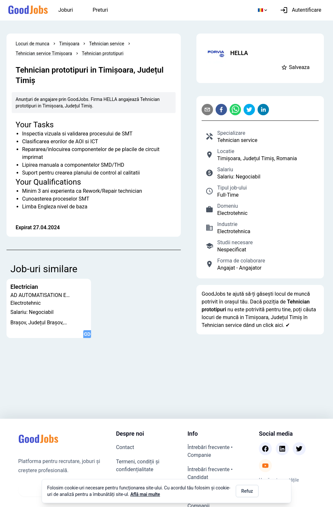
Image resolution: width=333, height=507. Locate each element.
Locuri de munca (32, 43)
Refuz (247, 491)
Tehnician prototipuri (103, 53)
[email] (209, 109)
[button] (296, 67)
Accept (273, 491)
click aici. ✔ (276, 325)
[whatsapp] (237, 109)
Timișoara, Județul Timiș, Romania (257, 158)
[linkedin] (265, 109)
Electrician (24, 287)
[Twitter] (299, 448)
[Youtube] (265, 465)
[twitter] (251, 109)
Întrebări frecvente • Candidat (210, 473)
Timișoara (69, 43)
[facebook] (223, 109)
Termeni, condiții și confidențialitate (137, 465)
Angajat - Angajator (239, 268)
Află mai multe (145, 494)
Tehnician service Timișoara (44, 53)
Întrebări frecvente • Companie (210, 451)
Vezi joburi (35, 489)
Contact (125, 447)
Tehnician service (106, 43)
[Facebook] (265, 448)
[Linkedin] (282, 448)
